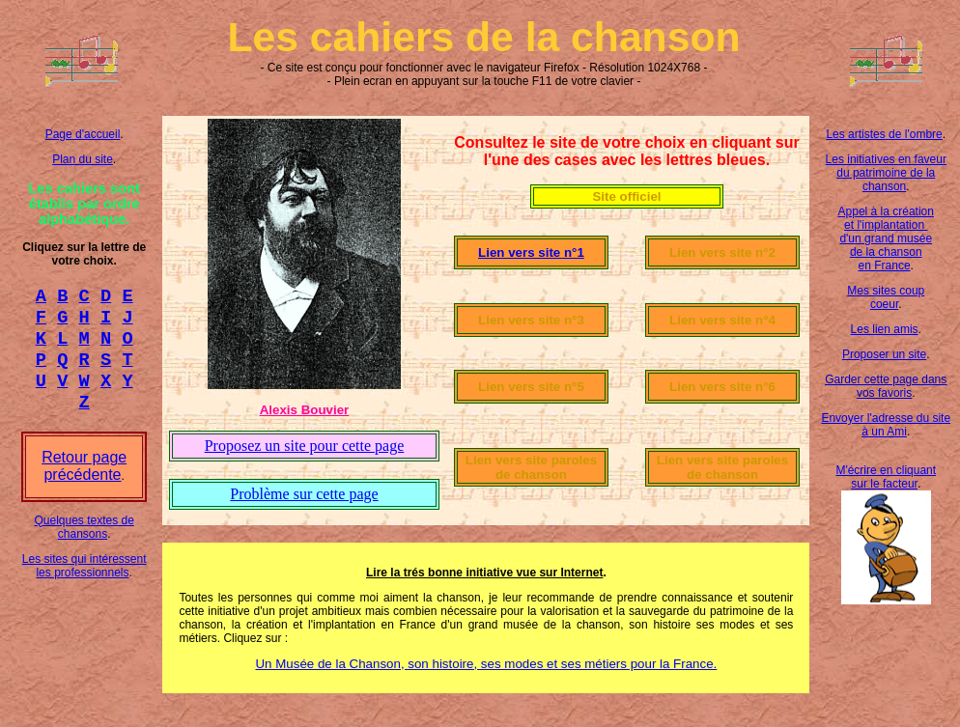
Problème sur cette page (304, 494)
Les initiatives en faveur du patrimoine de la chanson (886, 173)
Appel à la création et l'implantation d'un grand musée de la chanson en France (886, 238)
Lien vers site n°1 (531, 252)
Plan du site (82, 159)
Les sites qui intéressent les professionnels (84, 583)
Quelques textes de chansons (83, 544)
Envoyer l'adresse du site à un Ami (885, 424)
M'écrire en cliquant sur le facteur (885, 476)
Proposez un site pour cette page (305, 445)
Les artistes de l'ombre (884, 134)
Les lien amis (884, 329)
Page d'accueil (83, 134)
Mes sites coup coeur (885, 297)
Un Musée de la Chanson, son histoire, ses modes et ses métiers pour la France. (486, 664)
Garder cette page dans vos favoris (885, 386)
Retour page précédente (84, 483)
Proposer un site (884, 354)
